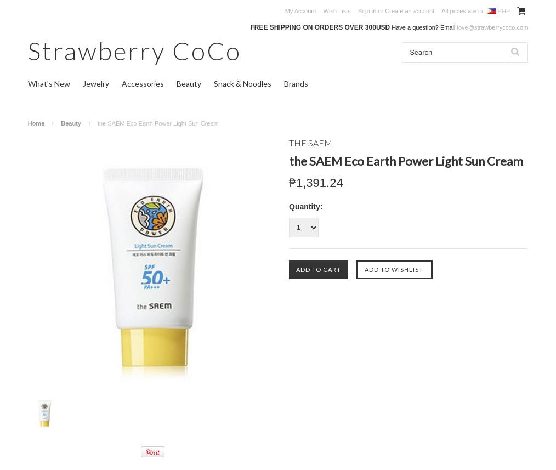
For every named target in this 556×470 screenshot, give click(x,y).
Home (36, 123)
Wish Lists (337, 11)
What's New (49, 83)
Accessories (143, 83)
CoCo (134, 51)
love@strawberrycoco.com (493, 27)
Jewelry (96, 83)
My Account (300, 11)
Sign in (367, 11)
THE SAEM (310, 143)
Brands (296, 83)
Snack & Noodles (242, 83)
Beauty (189, 83)
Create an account (409, 11)
